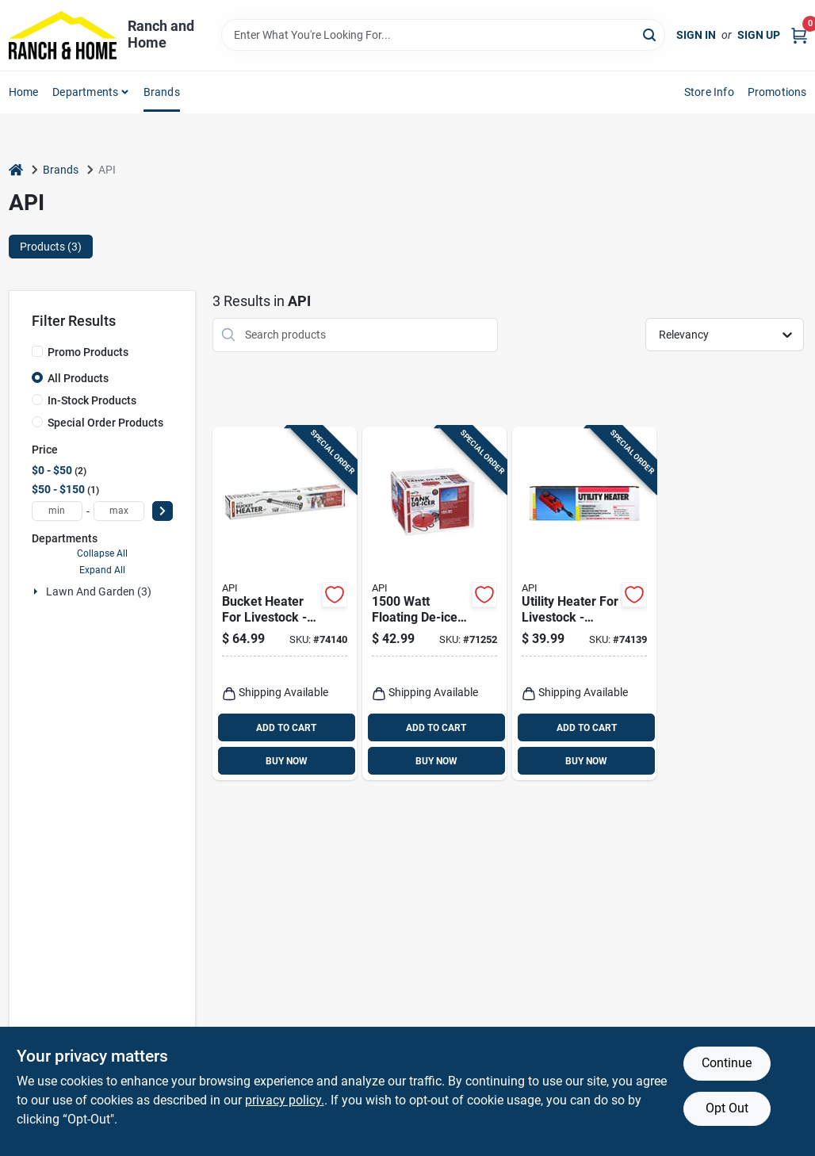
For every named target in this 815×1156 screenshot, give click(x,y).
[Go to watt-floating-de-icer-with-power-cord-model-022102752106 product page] (434, 604)
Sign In (696, 35)
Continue (727, 1062)
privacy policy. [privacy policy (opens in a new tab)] (284, 1100)
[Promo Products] (37, 351)
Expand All (102, 570)
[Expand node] (37, 591)
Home (24, 92)
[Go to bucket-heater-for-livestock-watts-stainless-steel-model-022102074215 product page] (284, 604)
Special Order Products (105, 423)
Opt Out (727, 1108)
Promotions (777, 92)
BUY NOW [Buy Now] (287, 761)
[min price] (57, 511)
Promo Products (88, 352)
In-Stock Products (92, 400)
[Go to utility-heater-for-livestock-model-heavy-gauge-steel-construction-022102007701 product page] (584, 604)
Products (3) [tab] (51, 246)
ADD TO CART (286, 727)
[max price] (119, 511)
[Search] (650, 34)
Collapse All (102, 553)
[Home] (16, 170)
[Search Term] (443, 35)
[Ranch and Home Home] (63, 35)
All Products (78, 378)
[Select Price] (162, 511)
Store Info (709, 92)
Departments (85, 92)
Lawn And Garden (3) (98, 591)
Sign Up (758, 35)
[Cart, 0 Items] (799, 35)
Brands (161, 92)
